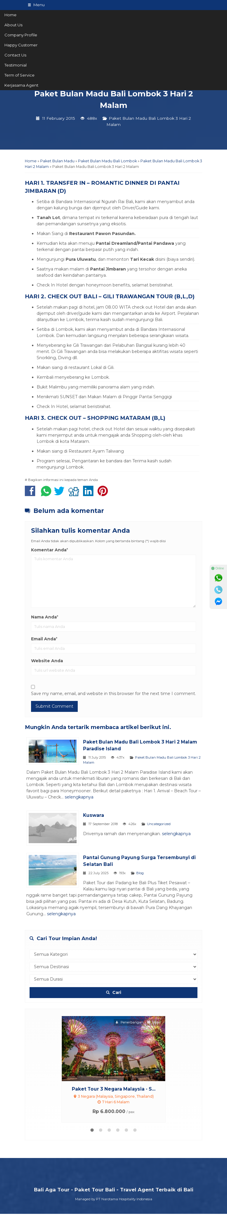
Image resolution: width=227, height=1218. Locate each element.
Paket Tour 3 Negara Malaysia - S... (113, 1093)
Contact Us (15, 55)
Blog (146, 877)
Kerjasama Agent (21, 85)
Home (10, 14)
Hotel (154, 1026)
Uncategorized (165, 824)
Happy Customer (21, 45)
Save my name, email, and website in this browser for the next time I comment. (113, 693)
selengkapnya (159, 797)
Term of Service (19, 75)
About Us (13, 24)
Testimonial (15, 65)
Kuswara (100, 815)
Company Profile (20, 35)
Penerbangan (129, 1026)
